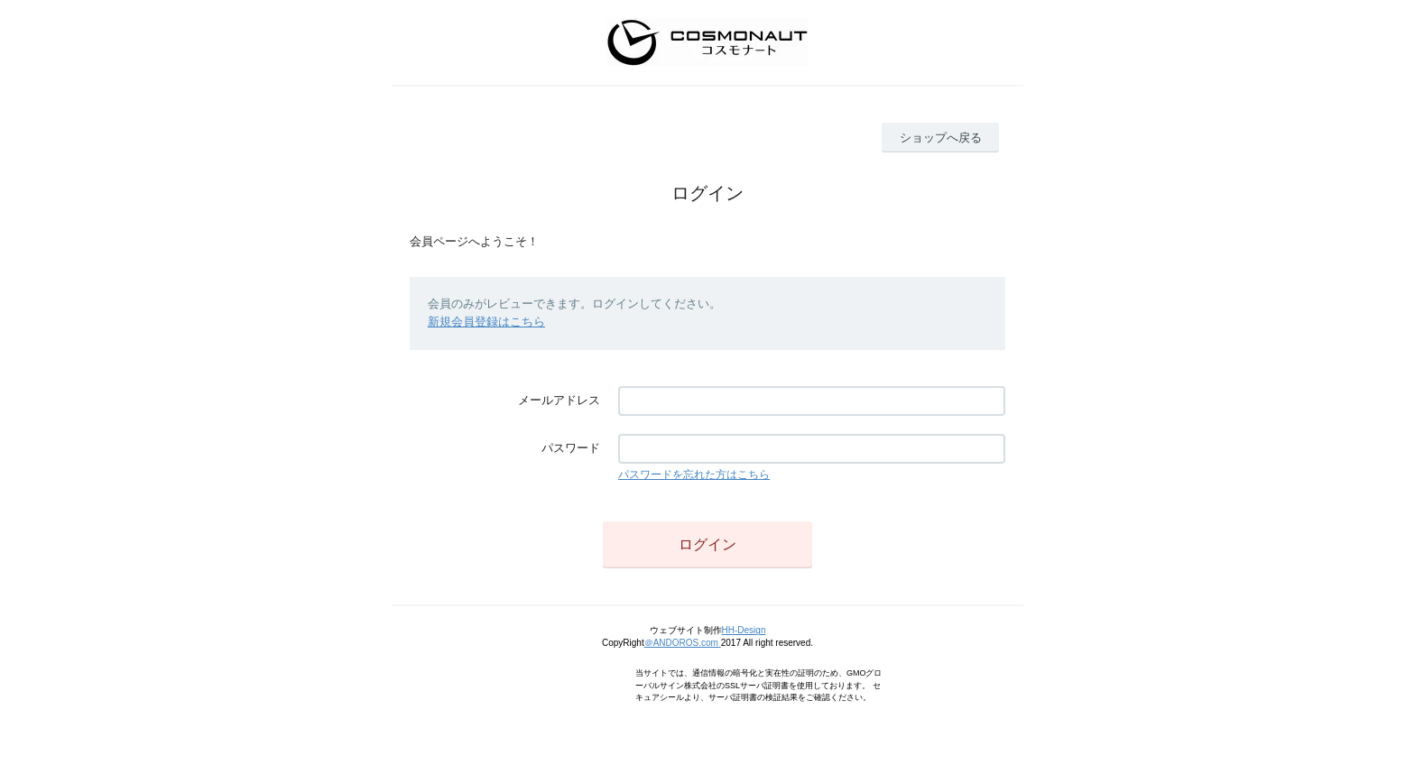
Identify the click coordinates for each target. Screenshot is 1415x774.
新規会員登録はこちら (486, 321)
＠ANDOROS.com (682, 643)
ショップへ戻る (941, 137)
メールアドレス (559, 400)
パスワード (570, 448)
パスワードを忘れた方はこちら (694, 474)
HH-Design (744, 630)
